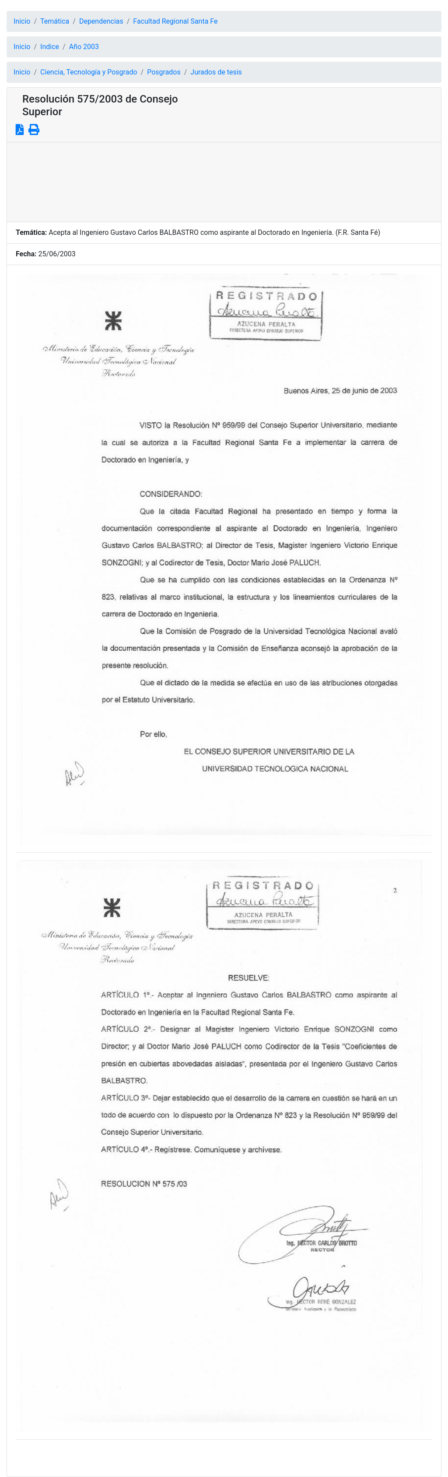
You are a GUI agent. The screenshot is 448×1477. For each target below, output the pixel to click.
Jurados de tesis (216, 72)
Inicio (22, 21)
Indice (49, 47)
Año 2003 (84, 47)
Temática (54, 21)
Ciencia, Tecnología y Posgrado (88, 72)
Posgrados (164, 72)
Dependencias (101, 21)
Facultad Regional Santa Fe (175, 21)
